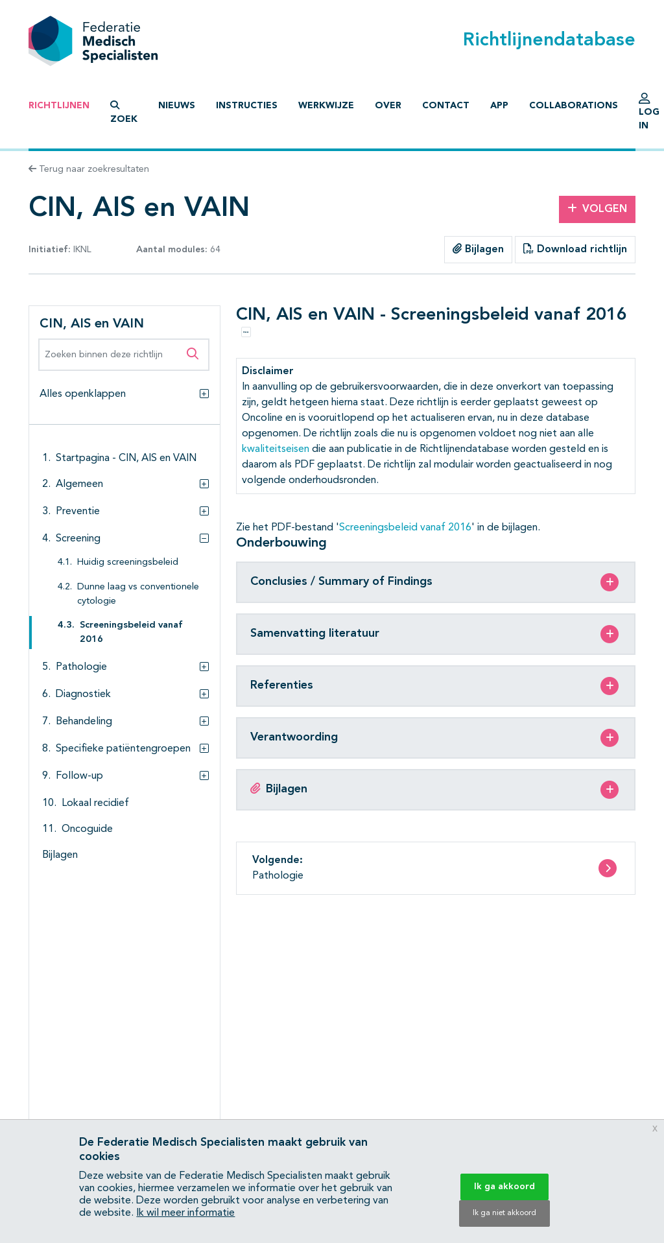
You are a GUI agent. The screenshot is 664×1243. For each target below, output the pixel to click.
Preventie (78, 511)
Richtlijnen (59, 105)
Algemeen (79, 484)
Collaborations (573, 105)
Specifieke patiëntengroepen (123, 749)
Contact (445, 105)
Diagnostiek (83, 694)
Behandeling (84, 721)
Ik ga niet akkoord (504, 1213)
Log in (649, 115)
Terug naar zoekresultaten (89, 169)
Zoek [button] (123, 112)
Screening (78, 539)
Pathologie (81, 667)
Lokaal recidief (95, 803)
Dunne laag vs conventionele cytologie (138, 594)
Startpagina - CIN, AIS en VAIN (126, 458)
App (499, 105)
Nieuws (176, 105)
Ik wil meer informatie (185, 1213)
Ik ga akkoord (504, 1186)
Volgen (597, 209)
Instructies (247, 105)
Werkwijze (326, 105)
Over (388, 105)
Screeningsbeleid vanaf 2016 (131, 633)
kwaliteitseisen (275, 449)
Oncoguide (87, 829)
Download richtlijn (575, 249)
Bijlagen (478, 249)
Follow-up (79, 776)
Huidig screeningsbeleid (127, 562)
